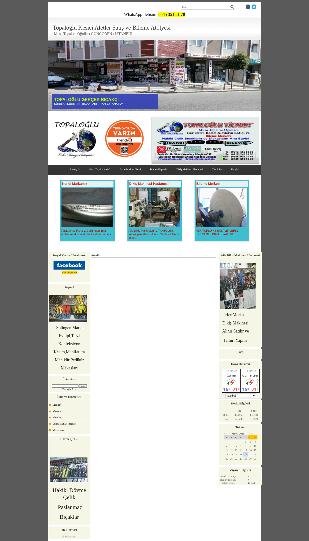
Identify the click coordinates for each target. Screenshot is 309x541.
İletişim (235, 169)
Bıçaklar (57, 405)
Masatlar (57, 417)
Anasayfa (75, 169)
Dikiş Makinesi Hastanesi (189, 169)
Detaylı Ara (69, 389)
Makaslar (57, 411)
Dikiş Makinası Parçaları (64, 423)
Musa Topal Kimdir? (99, 169)
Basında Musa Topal (130, 169)
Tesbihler (217, 169)
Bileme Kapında (158, 169)
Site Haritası (69, 536)
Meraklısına (58, 430)
